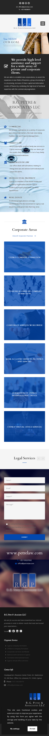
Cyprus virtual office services (17, 661)
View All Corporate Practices (24, 236)
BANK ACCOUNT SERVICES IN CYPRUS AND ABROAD (24, 360)
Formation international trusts (18, 658)
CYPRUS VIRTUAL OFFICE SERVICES (24, 427)
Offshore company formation (17, 649)
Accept (32, 729)
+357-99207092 (26, 560)
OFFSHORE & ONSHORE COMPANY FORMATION (24, 292)
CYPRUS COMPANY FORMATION (25, 257)
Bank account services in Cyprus (18, 655)
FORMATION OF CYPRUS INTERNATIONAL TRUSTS (24, 394)
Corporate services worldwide (18, 652)
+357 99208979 (25, 9)
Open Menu (43, 23)
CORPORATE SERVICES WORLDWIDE (24, 325)
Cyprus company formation (17, 646)
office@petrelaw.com (25, 7)
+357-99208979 (18, 681)
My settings (15, 729)
